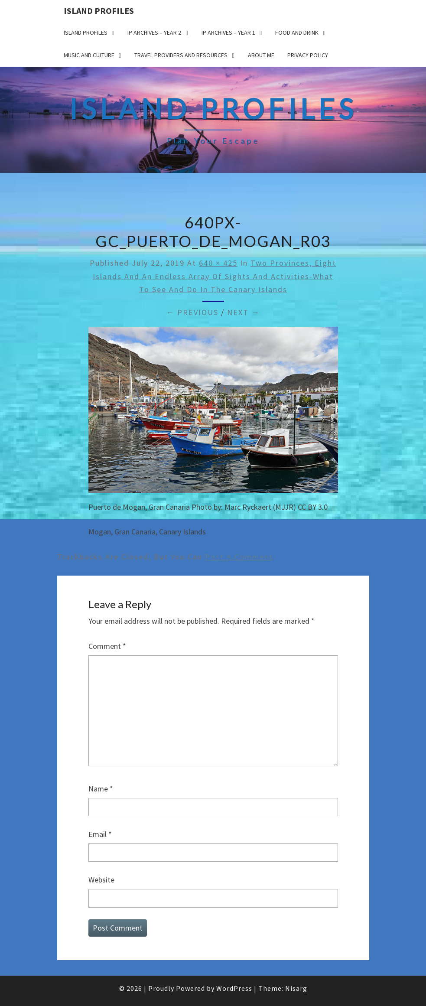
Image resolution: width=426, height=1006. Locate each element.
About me (261, 55)
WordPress (234, 988)
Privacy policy (307, 55)
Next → (243, 312)
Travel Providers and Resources (181, 55)
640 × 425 (218, 263)
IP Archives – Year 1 (228, 32)
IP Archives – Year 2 (154, 32)
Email (100, 834)
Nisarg (296, 988)
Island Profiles (99, 10)
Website (101, 880)
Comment (107, 646)
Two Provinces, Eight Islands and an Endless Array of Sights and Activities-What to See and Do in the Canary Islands (214, 276)
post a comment (239, 557)
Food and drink (297, 32)
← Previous (192, 312)
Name (100, 789)
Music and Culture (89, 55)
